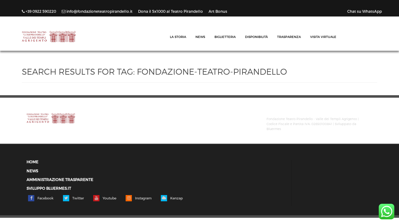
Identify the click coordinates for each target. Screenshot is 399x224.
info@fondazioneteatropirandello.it (97, 11)
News (200, 37)
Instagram (138, 198)
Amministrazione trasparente (59, 180)
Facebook (41, 198)
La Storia (178, 37)
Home (32, 162)
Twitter (73, 198)
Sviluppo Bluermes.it (48, 188)
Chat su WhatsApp (364, 11)
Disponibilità (256, 37)
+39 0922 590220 (39, 11)
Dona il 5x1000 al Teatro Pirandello (171, 11)
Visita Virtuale (323, 37)
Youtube (104, 198)
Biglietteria (225, 37)
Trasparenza (289, 37)
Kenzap (172, 198)
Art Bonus (218, 11)
